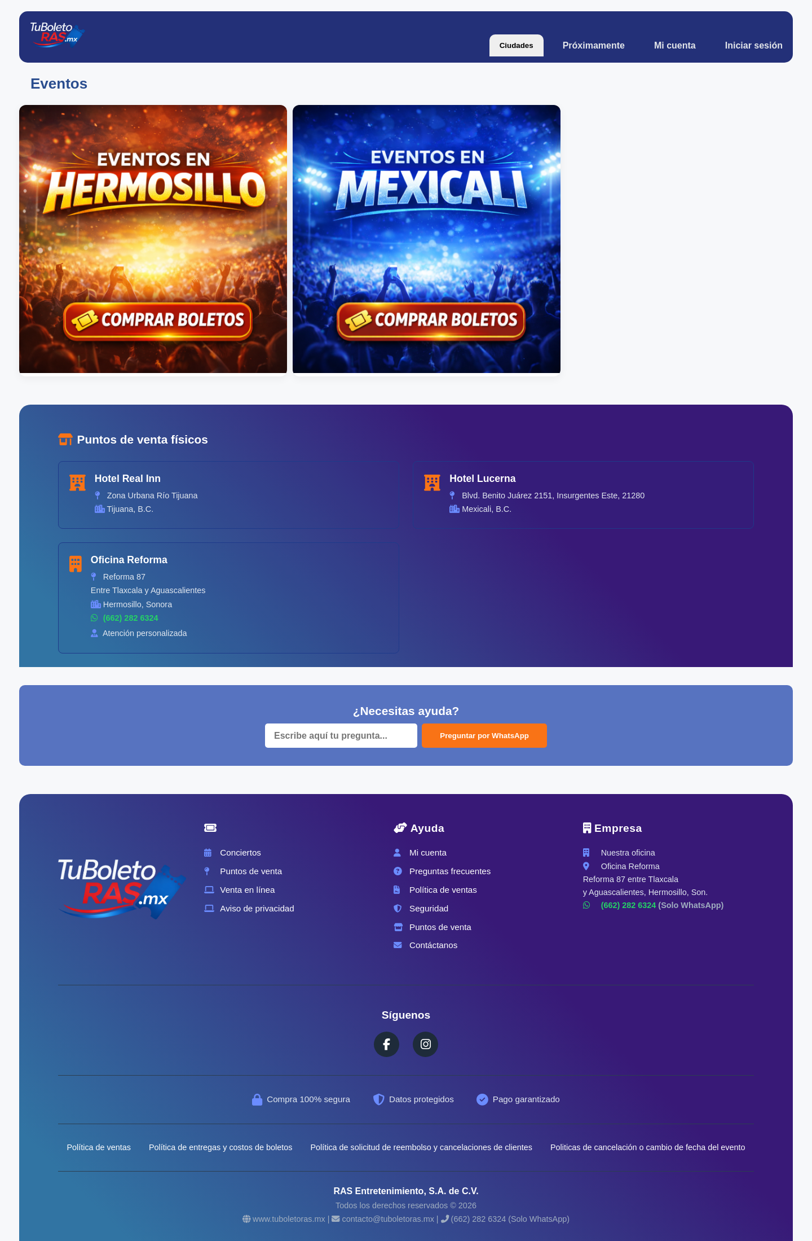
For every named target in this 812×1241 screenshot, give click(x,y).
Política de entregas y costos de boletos (220, 1147)
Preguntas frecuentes (442, 871)
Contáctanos (425, 945)
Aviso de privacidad (249, 908)
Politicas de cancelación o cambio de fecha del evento (647, 1147)
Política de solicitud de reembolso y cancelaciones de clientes (421, 1147)
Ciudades (516, 45)
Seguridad (421, 908)
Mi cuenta (675, 45)
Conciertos (232, 852)
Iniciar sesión (754, 45)
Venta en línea (239, 889)
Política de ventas (435, 889)
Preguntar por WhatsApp (484, 735)
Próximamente (594, 45)
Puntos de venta (243, 871)
